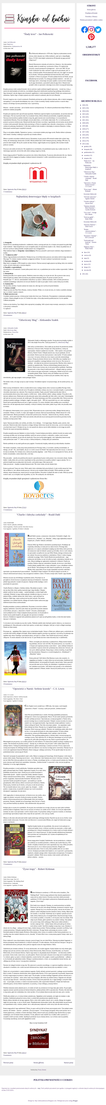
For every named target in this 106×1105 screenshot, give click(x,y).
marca (86, 264)
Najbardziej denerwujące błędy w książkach (38, 196)
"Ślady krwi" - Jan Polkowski (38, 34)
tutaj (39, 1088)
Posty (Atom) (42, 1070)
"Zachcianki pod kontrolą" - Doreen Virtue (90, 242)
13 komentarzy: (7, 864)
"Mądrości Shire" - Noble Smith (89, 247)
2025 (84, 108)
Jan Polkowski (11, 42)
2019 (84, 126)
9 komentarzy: (7, 1055)
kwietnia (86, 261)
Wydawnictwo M (17, 46)
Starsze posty (68, 1063)
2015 (84, 138)
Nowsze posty (8, 1063)
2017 (84, 132)
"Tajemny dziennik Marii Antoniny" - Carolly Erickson (90, 208)
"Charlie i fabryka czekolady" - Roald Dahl (38, 514)
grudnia (86, 146)
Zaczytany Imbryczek (90, 194)
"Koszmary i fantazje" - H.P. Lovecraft (90, 236)
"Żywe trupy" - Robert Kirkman (38, 869)
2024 (84, 111)
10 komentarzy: (7, 684)
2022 (84, 117)
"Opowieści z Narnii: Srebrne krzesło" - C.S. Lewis (38, 688)
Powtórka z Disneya (91, 16)
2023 (84, 114)
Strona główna (38, 1063)
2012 (84, 274)
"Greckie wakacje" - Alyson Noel (90, 202)
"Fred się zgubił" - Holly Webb (89, 218)
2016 (84, 135)
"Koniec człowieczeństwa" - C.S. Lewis (90, 231)
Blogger (75, 1101)
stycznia (86, 270)
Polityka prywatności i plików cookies (91, 20)
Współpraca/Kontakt (91, 13)
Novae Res (15, 332)
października (88, 152)
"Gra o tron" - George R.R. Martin (90, 213)
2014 (84, 141)
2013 (84, 144)
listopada (87, 149)
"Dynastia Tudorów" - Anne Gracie (90, 225)
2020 (84, 123)
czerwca (86, 255)
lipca (85, 252)
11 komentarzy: (7, 192)
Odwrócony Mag (63, 342)
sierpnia (86, 158)
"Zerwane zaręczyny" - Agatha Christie (90, 197)
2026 (84, 105)
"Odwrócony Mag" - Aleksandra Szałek (38, 320)
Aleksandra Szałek (12, 328)
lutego (86, 267)
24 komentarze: (7, 315)
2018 (84, 129)
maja (85, 258)
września (87, 155)
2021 (84, 120)
